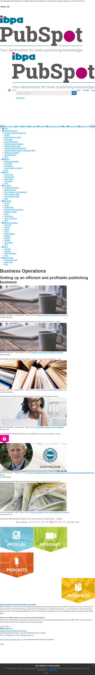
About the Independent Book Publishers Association (18, 604)
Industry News (73, 126)
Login (93, 90)
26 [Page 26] (60, 522)
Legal (65, 126)
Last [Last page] (77, 522)
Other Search (20, 98)
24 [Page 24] (51, 522)
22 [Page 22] (43, 522)
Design (18, 126)
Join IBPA (86, 90)
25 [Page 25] (56, 522)
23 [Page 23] (47, 522)
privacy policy (52, 670)
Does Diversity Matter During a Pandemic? (50, 427)
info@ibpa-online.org (26, 635)
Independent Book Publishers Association (13, 631)
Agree (46, 673)
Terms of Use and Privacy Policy (10, 639)
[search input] (44, 93)
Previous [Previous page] (24, 522)
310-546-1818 (9, 635)
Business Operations (86, 126)
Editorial (25, 126)
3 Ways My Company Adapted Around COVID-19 (52, 315)
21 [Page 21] (39, 522)
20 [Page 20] (34, 522)
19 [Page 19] (30, 522)
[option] (18, 126)
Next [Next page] (73, 522)
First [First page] (17, 522)
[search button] (74, 93)
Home (5, 128)
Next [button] (92, 126)
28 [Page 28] (68, 522)
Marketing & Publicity (54, 126)
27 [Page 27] (64, 522)
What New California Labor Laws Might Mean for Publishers (50, 512)
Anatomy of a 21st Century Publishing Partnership (47, 352)
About (78, 90)
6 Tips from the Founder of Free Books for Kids (51, 390)
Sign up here (38, 622)
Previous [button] (3, 126)
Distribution (42, 126)
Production (33, 126)
